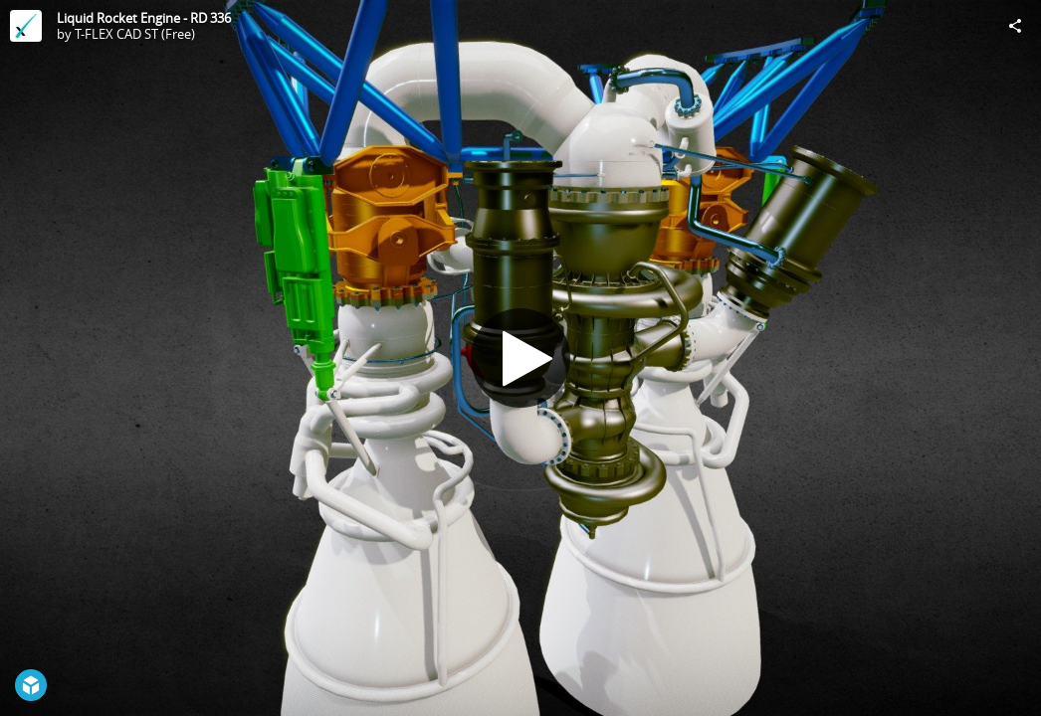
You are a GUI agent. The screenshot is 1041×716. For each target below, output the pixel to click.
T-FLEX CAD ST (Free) (135, 34)
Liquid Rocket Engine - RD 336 (144, 18)
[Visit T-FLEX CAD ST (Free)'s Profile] (26, 26)
